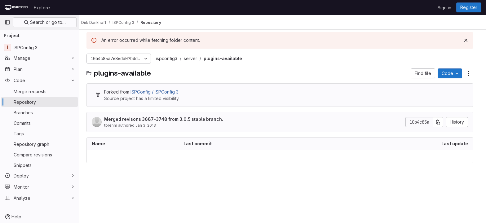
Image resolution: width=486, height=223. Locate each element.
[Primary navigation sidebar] (7, 22)
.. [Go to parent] (95, 156)
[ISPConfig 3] (39, 47)
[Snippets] (39, 165)
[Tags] (39, 133)
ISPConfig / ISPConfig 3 (157, 91)
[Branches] (39, 112)
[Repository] (39, 102)
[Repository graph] (39, 144)
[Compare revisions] (39, 155)
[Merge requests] (39, 91)
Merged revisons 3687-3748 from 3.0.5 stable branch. (166, 119)
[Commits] (39, 123)
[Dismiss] (468, 40)
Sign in (444, 7)
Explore (42, 7)
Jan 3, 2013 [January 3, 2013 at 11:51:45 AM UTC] (148, 125)
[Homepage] (16, 7)
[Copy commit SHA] (441, 122)
